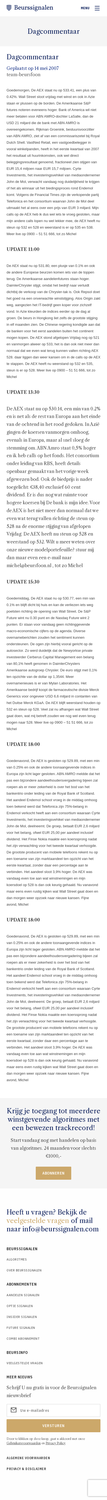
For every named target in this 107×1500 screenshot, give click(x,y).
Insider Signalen (22, 1317)
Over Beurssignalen (24, 1270)
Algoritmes (17, 1259)
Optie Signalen (20, 1306)
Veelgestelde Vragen (25, 1363)
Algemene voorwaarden (28, 1458)
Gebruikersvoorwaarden (24, 1443)
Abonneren (53, 1173)
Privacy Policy (56, 1443)
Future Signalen (21, 1328)
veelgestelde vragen (38, 1221)
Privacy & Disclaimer (26, 1469)
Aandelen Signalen (23, 1295)
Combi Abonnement (23, 1338)
